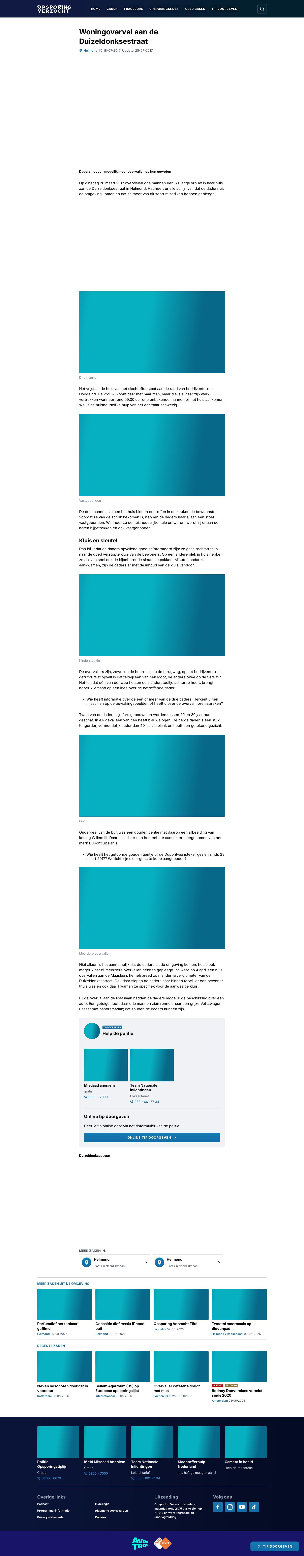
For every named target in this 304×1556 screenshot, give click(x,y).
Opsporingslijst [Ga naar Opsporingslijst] (164, 8)
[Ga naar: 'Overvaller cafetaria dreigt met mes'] (181, 1376)
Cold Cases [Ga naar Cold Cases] (195, 8)
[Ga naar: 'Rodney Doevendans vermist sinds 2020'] (239, 1376)
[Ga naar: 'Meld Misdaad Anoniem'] (105, 1450)
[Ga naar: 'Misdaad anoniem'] (106, 1074)
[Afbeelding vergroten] (221, 294)
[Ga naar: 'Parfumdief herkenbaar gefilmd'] (64, 1312)
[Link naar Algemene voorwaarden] (122, 1510)
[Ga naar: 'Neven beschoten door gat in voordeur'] (64, 1376)
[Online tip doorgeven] (152, 1137)
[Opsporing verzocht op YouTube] (242, 1507)
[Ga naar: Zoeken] (262, 8)
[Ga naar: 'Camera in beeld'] (246, 1448)
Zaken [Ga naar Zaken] (112, 8)
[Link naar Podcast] (64, 1504)
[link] (114, 1262)
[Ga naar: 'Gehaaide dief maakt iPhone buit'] (122, 1312)
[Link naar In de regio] (122, 1504)
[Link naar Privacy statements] (64, 1517)
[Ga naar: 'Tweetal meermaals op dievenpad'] (239, 1312)
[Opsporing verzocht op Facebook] (218, 1507)
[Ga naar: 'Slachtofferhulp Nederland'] (199, 1450)
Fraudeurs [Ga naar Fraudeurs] (133, 8)
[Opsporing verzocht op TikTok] (254, 1507)
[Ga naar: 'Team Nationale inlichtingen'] (152, 1076)
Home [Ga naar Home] (95, 8)
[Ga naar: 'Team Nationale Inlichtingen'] (152, 1453)
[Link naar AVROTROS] (140, 1543)
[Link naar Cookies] (122, 1517)
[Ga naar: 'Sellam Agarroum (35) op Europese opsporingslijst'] (122, 1376)
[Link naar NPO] (162, 1543)
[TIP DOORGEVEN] (274, 1546)
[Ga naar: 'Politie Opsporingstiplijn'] (58, 1453)
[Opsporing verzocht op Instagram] (230, 1507)
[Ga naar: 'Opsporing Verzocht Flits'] (181, 1312)
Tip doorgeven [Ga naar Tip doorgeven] (225, 8)
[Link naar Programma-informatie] (64, 1510)
